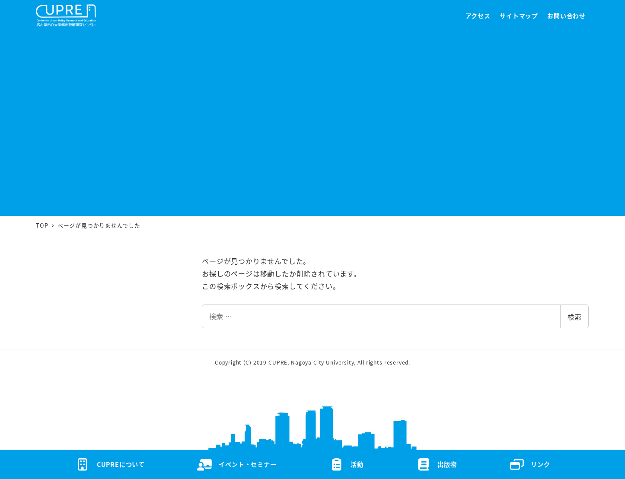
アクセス (478, 15)
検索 (574, 316)
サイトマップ (519, 15)
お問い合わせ (566, 15)
